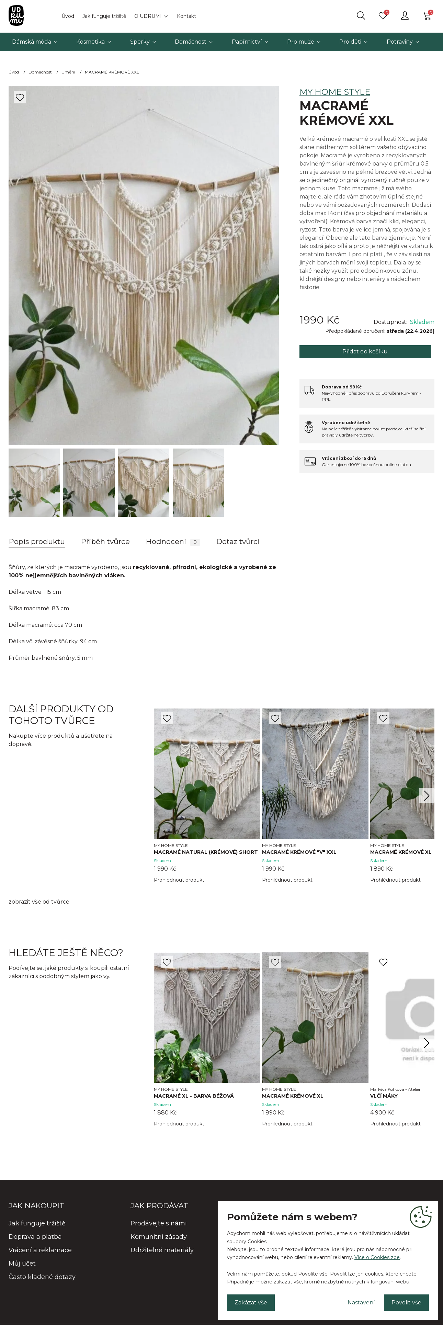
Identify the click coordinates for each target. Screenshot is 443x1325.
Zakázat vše (251, 1302)
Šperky (140, 41)
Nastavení (361, 1302)
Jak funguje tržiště (104, 16)
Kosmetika (90, 41)
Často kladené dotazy (42, 1277)
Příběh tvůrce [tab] (105, 541)
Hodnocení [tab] (173, 541)
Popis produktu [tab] (37, 541)
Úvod (67, 16)
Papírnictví (247, 41)
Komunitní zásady (158, 1237)
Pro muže (300, 41)
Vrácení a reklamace (40, 1250)
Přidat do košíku (365, 351)
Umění (68, 72)
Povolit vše (406, 1302)
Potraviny (400, 41)
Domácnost (190, 41)
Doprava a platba (35, 1237)
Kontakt (186, 16)
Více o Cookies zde (377, 1257)
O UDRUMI (148, 16)
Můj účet (22, 1263)
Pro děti (350, 41)
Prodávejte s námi (158, 1223)
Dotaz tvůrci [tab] (238, 541)
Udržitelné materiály (162, 1250)
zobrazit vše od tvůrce (39, 901)
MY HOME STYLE (334, 92)
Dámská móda (31, 41)
